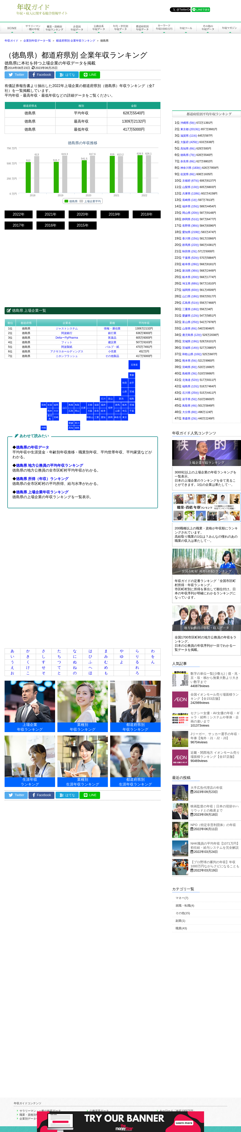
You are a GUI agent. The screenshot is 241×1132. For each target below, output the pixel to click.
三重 (96, 417)
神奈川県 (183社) (190, 167)
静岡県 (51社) (190, 219)
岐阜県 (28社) (190, 264)
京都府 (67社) (190, 180)
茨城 (131, 405)
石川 (103, 398)
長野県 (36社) (190, 225)
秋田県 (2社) (189, 251)
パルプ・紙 (112, 346)
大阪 (90, 411)
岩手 (131, 383)
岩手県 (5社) (189, 399)
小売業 (112, 351)
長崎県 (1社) (189, 200)
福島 (131, 398)
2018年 (147, 214)
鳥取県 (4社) (189, 405)
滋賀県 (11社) (188, 135)
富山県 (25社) (190, 322)
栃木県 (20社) (190, 277)
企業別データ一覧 (31, 1118)
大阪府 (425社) (189, 142)
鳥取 (77, 405)
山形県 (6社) (189, 328)
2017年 (19, 225)
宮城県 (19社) (190, 341)
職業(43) (181, 928)
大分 (56, 411)
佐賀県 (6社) (188, 174)
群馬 (117, 405)
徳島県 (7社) (188, 155)
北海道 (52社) (190, 380)
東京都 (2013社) (190, 129)
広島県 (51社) (190, 302)
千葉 (131, 411)
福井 (103, 405)
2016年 (51, 225)
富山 (110, 398)
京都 (90, 405)
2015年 (83, 225)
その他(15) (183, 913)
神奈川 (117, 417)
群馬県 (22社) (190, 245)
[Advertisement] (83, 264)
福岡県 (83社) (190, 290)
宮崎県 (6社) (189, 367)
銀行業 (112, 333)
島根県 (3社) (189, 373)
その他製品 (112, 356)
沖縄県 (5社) (188, 122)
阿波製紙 (66, 346)
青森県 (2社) (189, 418)
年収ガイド (11, 40)
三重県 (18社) (190, 309)
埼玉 (124, 411)
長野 (110, 408)
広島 (71, 411)
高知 (71, 428)
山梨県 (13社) (190, 187)
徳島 (77, 428)
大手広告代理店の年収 (207, 787)
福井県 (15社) (190, 206)
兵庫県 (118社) (191, 193)
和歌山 (90, 417)
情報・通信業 (112, 328)
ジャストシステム (67, 328)
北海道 (134, 364)
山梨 (117, 411)
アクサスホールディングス (66, 351)
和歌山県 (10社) (192, 354)
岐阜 (103, 411)
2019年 (115, 214)
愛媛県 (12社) (190, 315)
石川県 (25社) (190, 392)
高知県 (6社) (188, 148)
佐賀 (50, 405)
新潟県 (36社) (190, 270)
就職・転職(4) (185, 905)
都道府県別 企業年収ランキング (75, 40)
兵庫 (83, 408)
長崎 (43, 405)
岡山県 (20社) (190, 212)
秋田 (124, 383)
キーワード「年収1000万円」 (178, 1110)
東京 (124, 417)
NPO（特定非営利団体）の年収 (213, 825)
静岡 (110, 417)
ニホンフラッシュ (67, 356)
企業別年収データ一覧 (37, 40)
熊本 (50, 411)
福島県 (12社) (190, 386)
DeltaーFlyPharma (67, 337)
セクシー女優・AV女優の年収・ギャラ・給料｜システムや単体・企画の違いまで (215, 717)
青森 (131, 375)
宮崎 (56, 417)
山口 (64, 408)
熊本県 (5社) (189, 360)
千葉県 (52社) (190, 257)
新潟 (121, 398)
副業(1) (180, 920)
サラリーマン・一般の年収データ (40, 1110)
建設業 (112, 342)
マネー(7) (182, 898)
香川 (77, 423)
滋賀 (96, 405)
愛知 (103, 417)
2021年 (51, 214)
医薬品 (112, 337)
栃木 (124, 405)
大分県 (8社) (189, 412)
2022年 (19, 214)
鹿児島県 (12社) (192, 335)
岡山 (77, 411)
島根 (71, 405)
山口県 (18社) (190, 296)
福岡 (56, 405)
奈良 (96, 411)
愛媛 (71, 423)
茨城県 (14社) (190, 347)
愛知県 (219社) (191, 232)
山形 (124, 391)
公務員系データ (99, 1110)
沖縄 (43, 428)
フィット (66, 342)
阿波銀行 (66, 333)
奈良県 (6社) (188, 161)
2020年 (83, 214)
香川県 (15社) (190, 238)
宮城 (131, 391)
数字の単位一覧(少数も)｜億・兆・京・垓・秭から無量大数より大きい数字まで (216, 678)
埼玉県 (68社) (190, 283)
